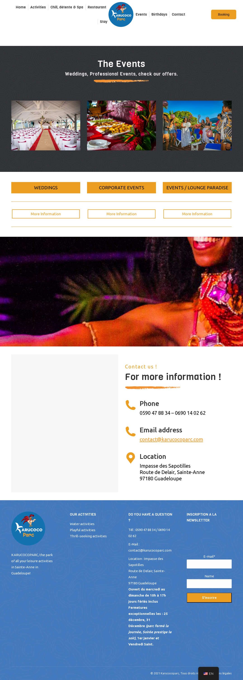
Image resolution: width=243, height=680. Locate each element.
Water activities (82, 524)
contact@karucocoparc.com (171, 439)
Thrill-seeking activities (88, 536)
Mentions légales (221, 673)
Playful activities (82, 530)
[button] (45, 187)
